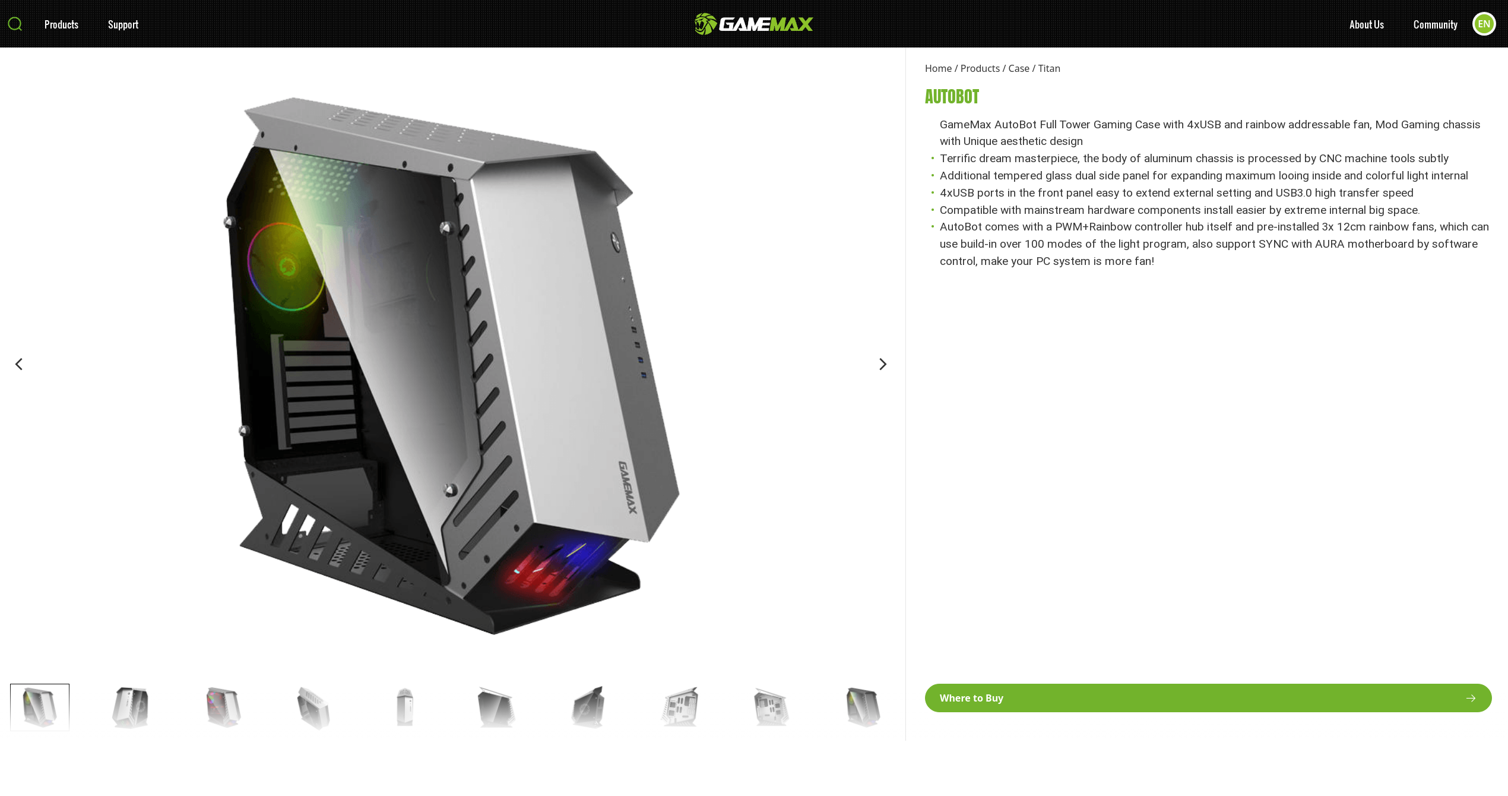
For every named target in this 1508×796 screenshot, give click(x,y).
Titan (1049, 68)
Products (61, 24)
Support (123, 24)
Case (1019, 68)
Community (1436, 24)
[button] (18, 364)
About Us (1366, 24)
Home (938, 68)
